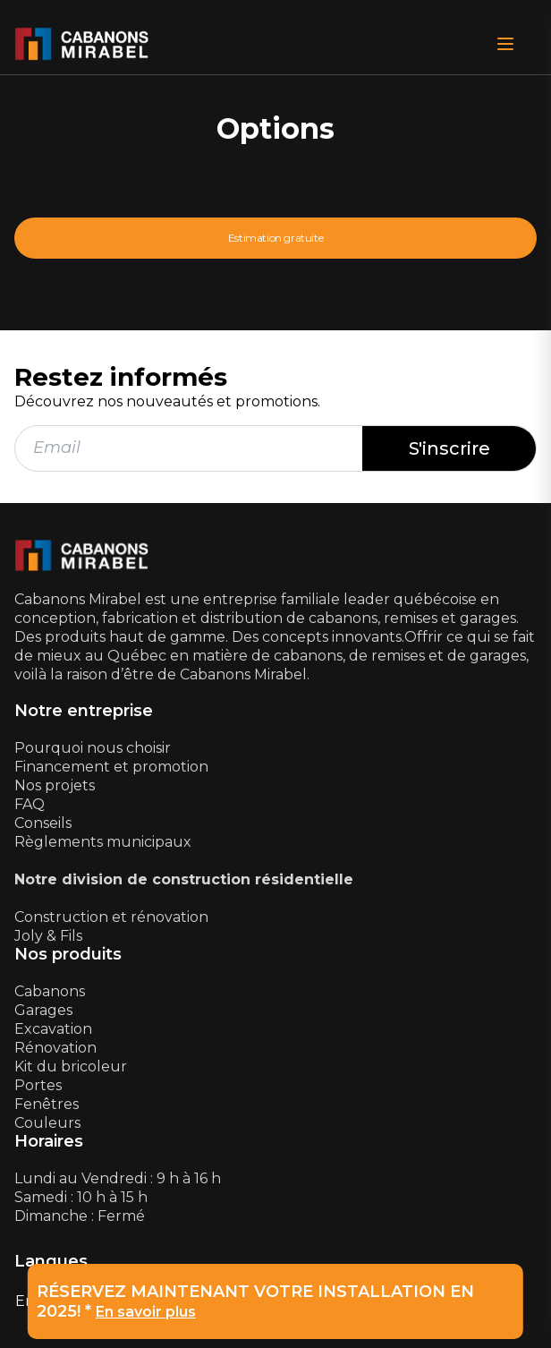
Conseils (43, 823)
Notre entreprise (83, 711)
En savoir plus (146, 1311)
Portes (38, 1085)
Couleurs (47, 1122)
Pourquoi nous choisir (92, 747)
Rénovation (55, 1047)
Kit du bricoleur (70, 1066)
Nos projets (54, 785)
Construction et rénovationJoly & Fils (111, 926)
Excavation (53, 1028)
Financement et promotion (111, 766)
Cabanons (49, 991)
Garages (43, 1010)
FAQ (29, 804)
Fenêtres (46, 1104)
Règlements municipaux (102, 841)
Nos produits (68, 954)
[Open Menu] (505, 44)
